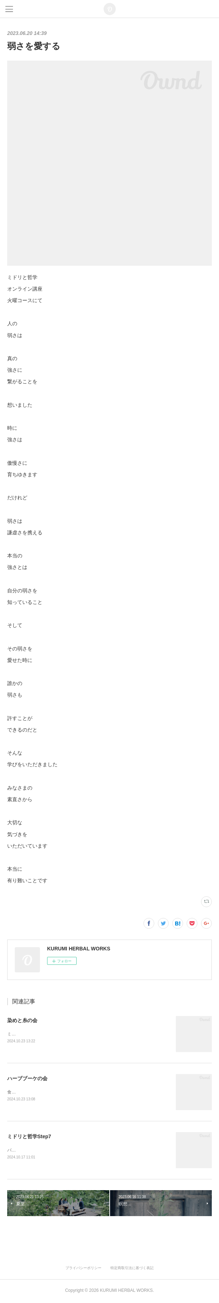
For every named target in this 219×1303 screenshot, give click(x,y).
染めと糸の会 (22, 1020)
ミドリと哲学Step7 (29, 1137)
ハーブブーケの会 (27, 1079)
